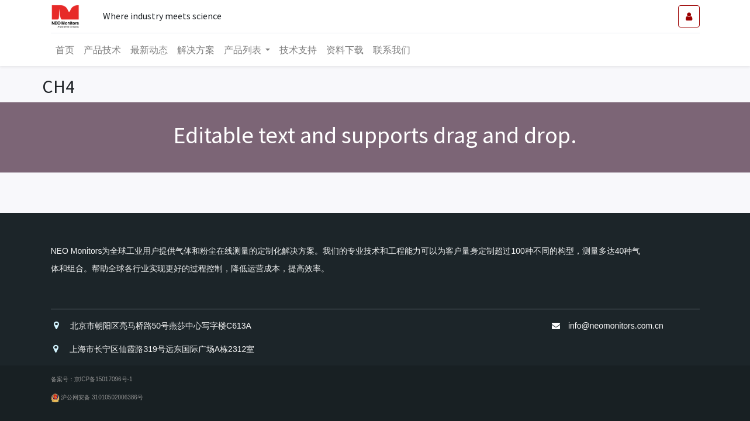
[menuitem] (65, 49)
